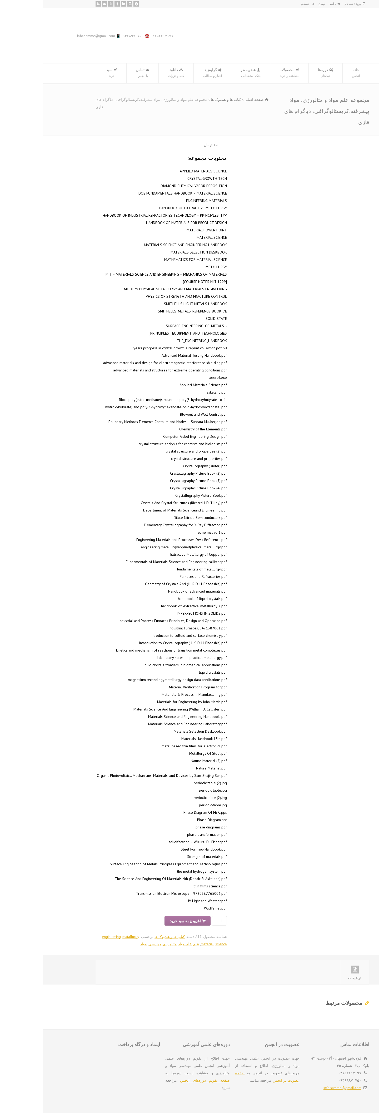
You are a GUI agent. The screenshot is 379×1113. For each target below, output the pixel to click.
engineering (68, 936)
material (164, 944)
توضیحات (311, 973)
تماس (99, 73)
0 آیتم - (284, 4)
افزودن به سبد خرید (142, 920)
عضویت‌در (208, 73)
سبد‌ (68, 73)
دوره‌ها (282, 73)
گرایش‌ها (169, 73)
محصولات (246, 73)
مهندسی (112, 944)
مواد (100, 944)
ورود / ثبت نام (310, 4)
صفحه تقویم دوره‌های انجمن (162, 1080)
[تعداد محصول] (177, 920)
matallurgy (87, 936)
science (178, 944)
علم (153, 944)
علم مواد (142, 944)
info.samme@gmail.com (299, 1087)
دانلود (133, 73)
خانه (313, 73)
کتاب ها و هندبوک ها (183, 99)
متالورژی (127, 944)
